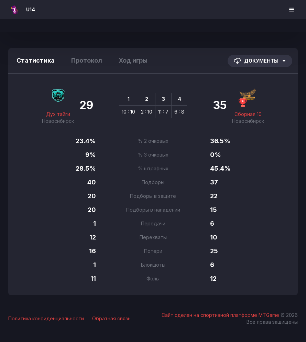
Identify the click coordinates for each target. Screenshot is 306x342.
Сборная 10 (248, 114)
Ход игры (133, 60)
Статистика (36, 60)
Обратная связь (111, 318)
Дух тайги (58, 114)
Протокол (86, 60)
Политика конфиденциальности (46, 318)
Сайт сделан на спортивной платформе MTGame (221, 315)
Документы (260, 61)
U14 (30, 9)
